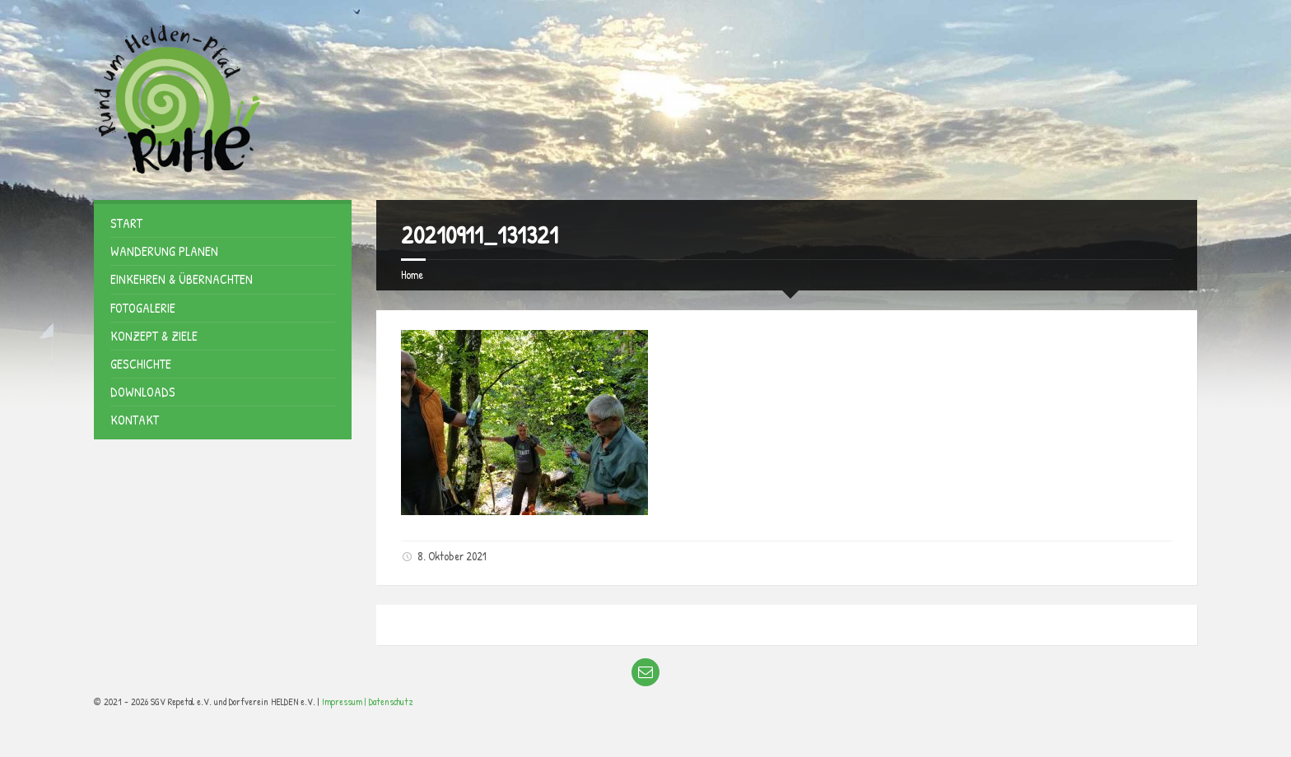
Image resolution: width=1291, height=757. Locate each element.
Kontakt (134, 420)
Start (126, 223)
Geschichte (140, 364)
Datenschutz (391, 701)
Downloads (142, 392)
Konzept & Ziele (154, 336)
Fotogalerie (142, 308)
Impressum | (345, 701)
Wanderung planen (164, 251)
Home (412, 274)
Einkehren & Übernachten (181, 279)
